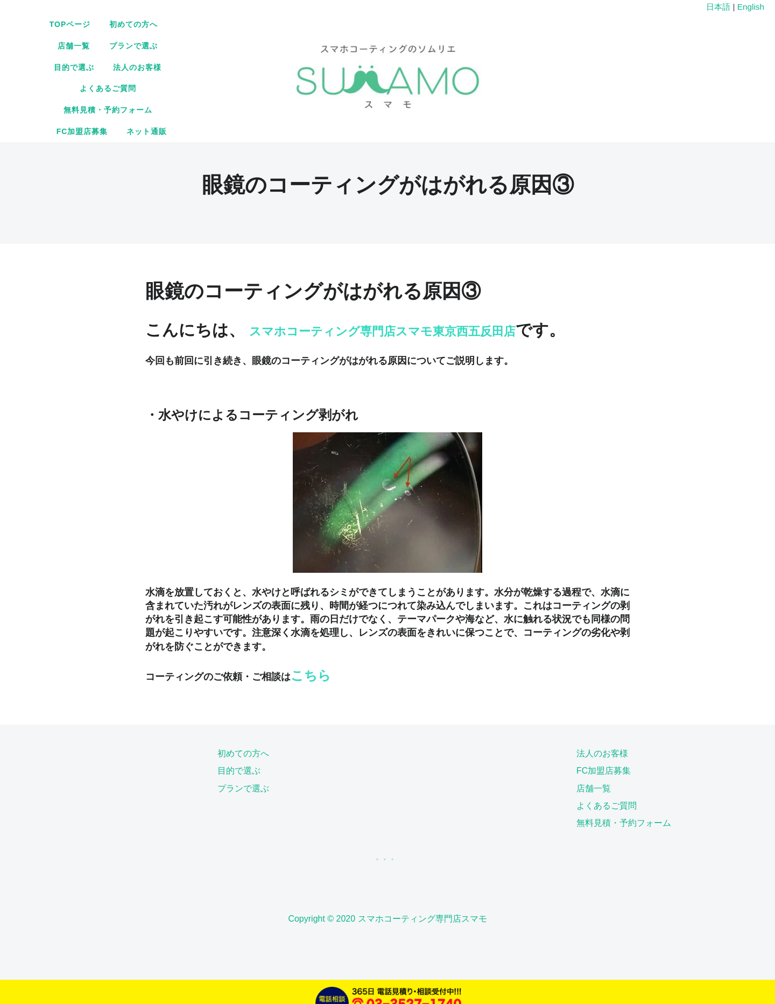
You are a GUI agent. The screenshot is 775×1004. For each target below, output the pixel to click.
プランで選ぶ (409, 44)
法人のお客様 (536, 44)
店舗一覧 (350, 44)
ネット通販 (518, 65)
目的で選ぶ (473, 44)
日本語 (718, 6)
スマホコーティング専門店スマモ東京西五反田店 (429, 284)
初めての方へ (291, 44)
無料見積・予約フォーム (364, 65)
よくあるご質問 (273, 65)
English (750, 6)
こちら (311, 652)
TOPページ (227, 44)
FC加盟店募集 (454, 65)
